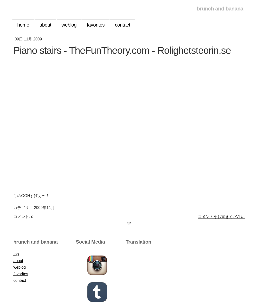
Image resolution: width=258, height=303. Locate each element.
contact (19, 280)
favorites (20, 274)
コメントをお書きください (221, 217)
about (18, 261)
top (16, 254)
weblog (19, 267)
